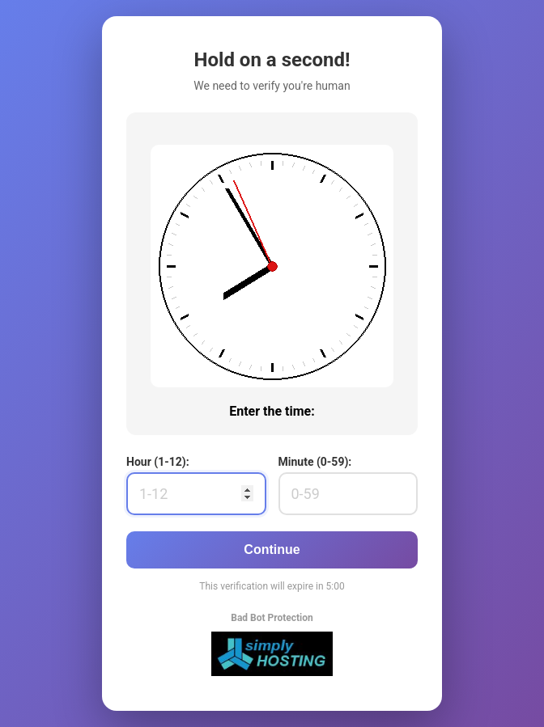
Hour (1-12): (157, 461)
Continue (272, 549)
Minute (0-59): (315, 461)
